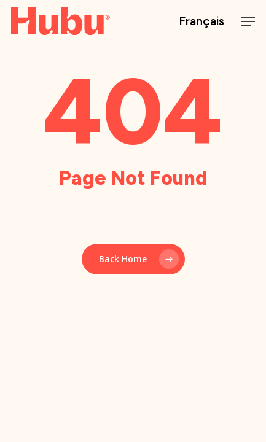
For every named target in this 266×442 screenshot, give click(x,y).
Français (201, 21)
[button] (248, 21)
